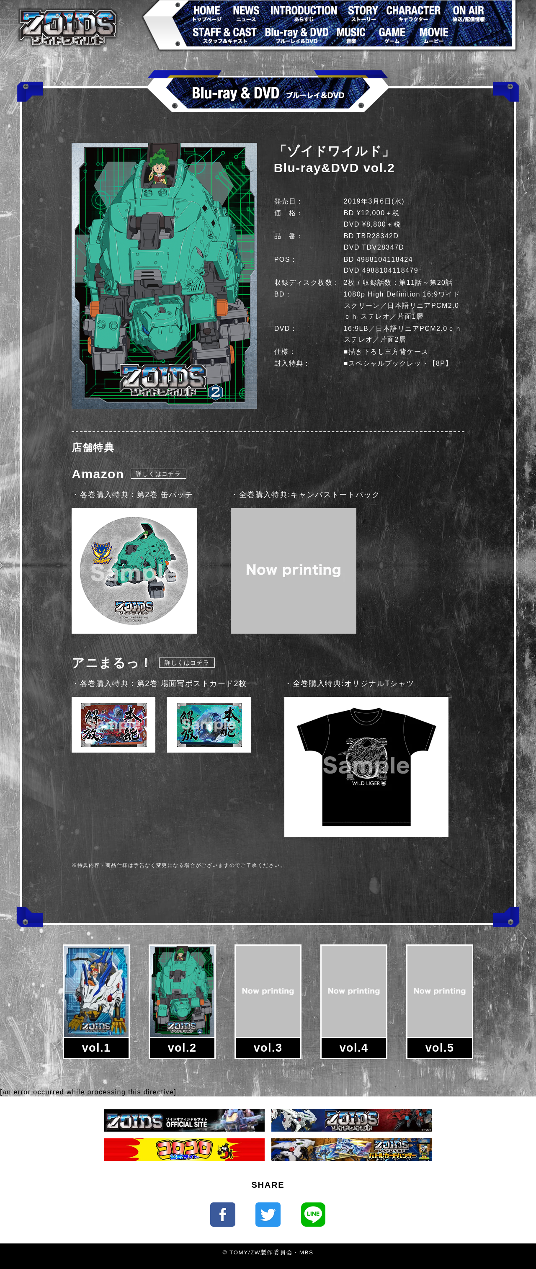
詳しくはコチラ (158, 473)
